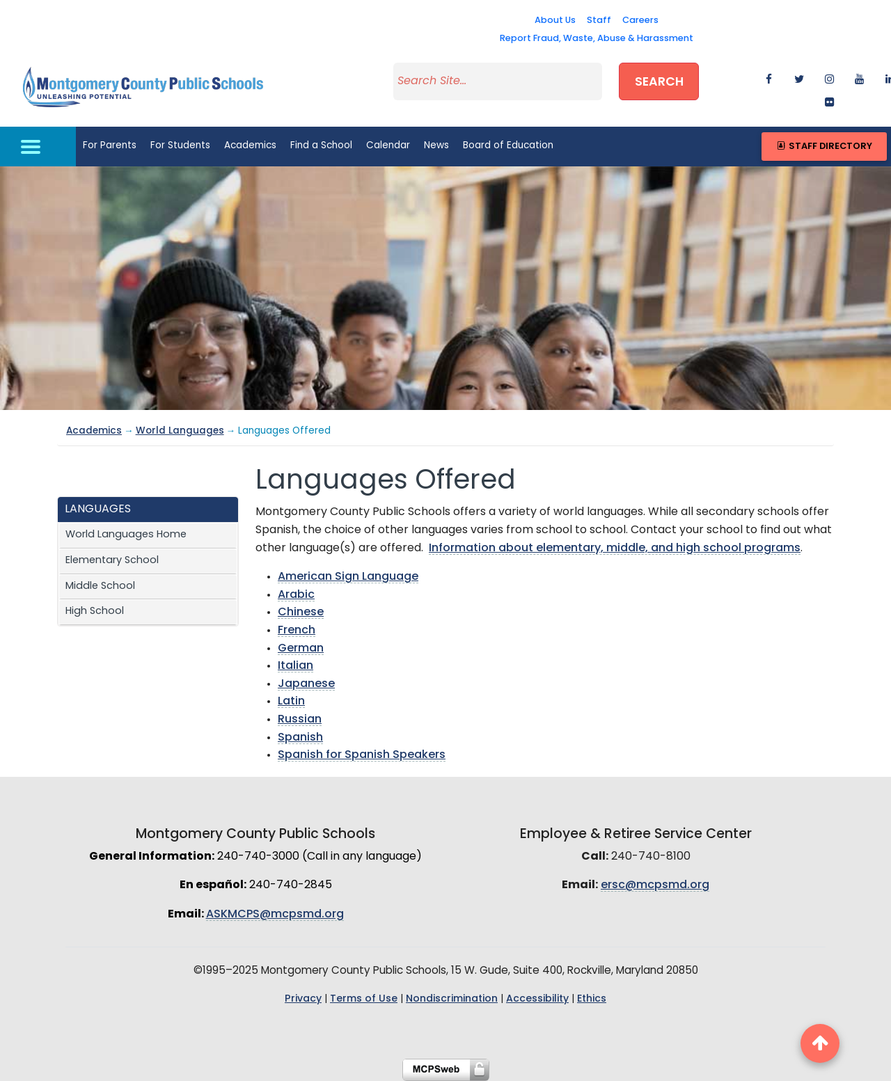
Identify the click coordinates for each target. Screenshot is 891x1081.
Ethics (591, 999)
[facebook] (763, 75)
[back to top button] (820, 1043)
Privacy (303, 999)
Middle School (100, 586)
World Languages (180, 431)
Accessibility (537, 999)
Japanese (306, 684)
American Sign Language (348, 577)
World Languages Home (126, 535)
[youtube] (853, 75)
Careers (640, 20)
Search (659, 82)
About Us (555, 20)
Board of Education (508, 145)
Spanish (300, 737)
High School (94, 611)
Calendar (388, 145)
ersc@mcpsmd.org (655, 885)
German (301, 648)
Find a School (321, 145)
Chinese (301, 612)
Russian (300, 719)
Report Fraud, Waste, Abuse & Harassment (596, 38)
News (436, 145)
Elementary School (112, 560)
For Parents (109, 145)
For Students (180, 145)
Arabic (296, 595)
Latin (291, 701)
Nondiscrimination (452, 999)
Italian (295, 666)
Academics (250, 145)
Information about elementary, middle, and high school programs (615, 548)
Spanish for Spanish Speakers (362, 755)
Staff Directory (824, 146)
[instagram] (823, 75)
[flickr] (823, 98)
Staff (599, 20)
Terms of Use (363, 999)
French (296, 630)
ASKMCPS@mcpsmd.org (275, 914)
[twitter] (793, 75)
